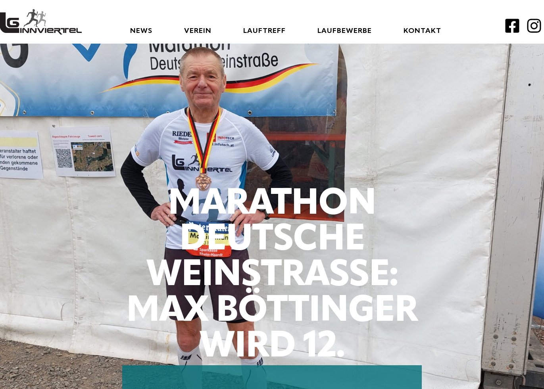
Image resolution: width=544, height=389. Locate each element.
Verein (197, 30)
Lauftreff (264, 30)
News (141, 30)
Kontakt (422, 30)
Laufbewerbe (344, 30)
